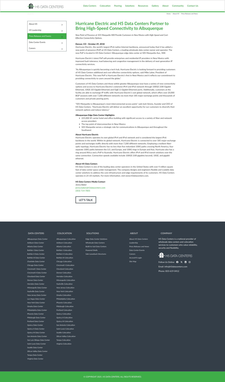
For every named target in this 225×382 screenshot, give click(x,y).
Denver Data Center (35, 280)
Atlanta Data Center (35, 246)
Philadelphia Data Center (37, 310)
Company (166, 233)
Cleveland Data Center (36, 276)
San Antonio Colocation (66, 325)
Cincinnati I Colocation (65, 265)
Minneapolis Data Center (37, 287)
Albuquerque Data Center (37, 239)
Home (169, 14)
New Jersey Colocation (65, 287)
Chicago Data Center (35, 265)
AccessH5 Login (135, 258)
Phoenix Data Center (35, 314)
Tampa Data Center (34, 355)
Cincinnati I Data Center (36, 269)
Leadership (133, 243)
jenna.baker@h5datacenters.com (90, 187)
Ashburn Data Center (35, 243)
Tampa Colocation (64, 340)
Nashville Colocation (65, 284)
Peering (118, 5)
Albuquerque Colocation (66, 239)
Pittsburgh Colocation (65, 306)
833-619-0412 (172, 271)
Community (178, 5)
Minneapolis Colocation (66, 280)
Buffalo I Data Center (35, 250)
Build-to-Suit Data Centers (96, 246)
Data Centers (89, 5)
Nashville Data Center (36, 291)
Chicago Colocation (64, 261)
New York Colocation (65, 291)
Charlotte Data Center (36, 261)
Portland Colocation (64, 310)
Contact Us (192, 5)
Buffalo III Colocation (65, 258)
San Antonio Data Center (37, 336)
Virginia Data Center (35, 359)
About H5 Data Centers (138, 239)
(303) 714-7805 (82, 190)
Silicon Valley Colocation (66, 336)
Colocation (105, 5)
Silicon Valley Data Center (37, 351)
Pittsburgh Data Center (36, 317)
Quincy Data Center (35, 325)
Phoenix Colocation (64, 302)
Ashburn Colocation (64, 243)
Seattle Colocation (64, 332)
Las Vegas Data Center (36, 299)
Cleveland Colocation (65, 269)
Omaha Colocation (64, 295)
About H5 (176, 14)
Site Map (132, 261)
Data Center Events (37, 42)
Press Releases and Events (40, 36)
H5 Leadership (35, 30)
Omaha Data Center (35, 306)
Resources (143, 5)
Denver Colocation (64, 272)
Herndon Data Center (35, 284)
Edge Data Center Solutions (96, 239)
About (165, 5)
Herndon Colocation (65, 276)
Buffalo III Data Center (36, 258)
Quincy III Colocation (65, 321)
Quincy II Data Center (35, 329)
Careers (32, 48)
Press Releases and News (189, 14)
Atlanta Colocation (64, 246)
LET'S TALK (86, 200)
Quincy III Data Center (36, 332)
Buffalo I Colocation (64, 250)
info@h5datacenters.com (175, 266)
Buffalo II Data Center (36, 254)
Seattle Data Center (35, 347)
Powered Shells (92, 250)
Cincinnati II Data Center (37, 272)
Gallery (155, 5)
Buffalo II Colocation (65, 254)
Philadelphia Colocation (66, 299)
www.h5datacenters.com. (137, 175)
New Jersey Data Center (36, 295)
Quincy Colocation (64, 314)
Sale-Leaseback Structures (96, 254)
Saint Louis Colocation (65, 329)
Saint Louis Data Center (36, 344)
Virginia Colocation (64, 344)
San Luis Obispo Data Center (38, 340)
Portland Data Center (35, 321)
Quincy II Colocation (65, 317)
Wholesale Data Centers (95, 243)
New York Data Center (36, 302)
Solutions (130, 5)
